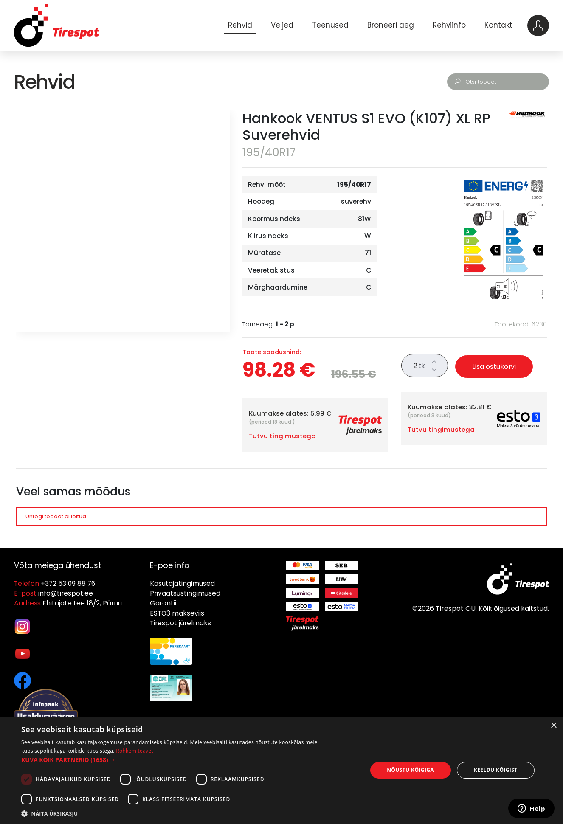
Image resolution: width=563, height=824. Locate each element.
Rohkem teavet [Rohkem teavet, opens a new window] (134, 750)
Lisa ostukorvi (494, 366)
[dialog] (281, 770)
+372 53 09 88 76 (68, 583)
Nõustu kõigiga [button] (410, 769)
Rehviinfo (449, 25)
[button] (189, 759)
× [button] (553, 726)
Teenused (330, 25)
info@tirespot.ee (65, 593)
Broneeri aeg (390, 25)
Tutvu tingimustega (282, 435)
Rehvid (240, 25)
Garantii (163, 603)
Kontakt (498, 25)
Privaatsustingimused (185, 593)
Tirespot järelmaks (180, 623)
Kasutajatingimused (182, 583)
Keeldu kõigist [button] (496, 769)
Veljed (282, 25)
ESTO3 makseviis (177, 613)
